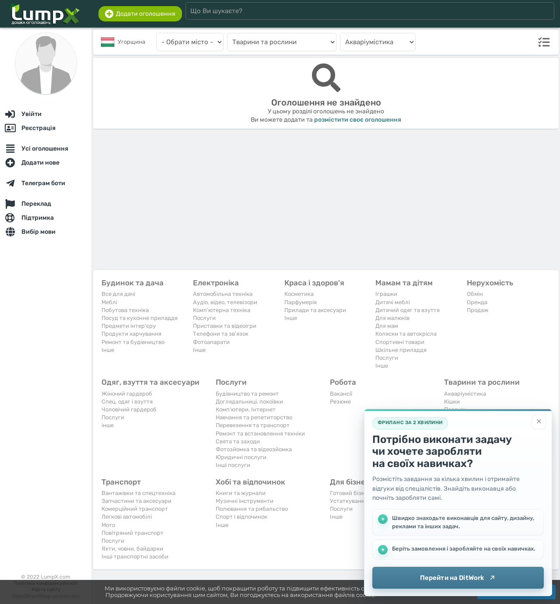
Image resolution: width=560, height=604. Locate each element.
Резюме (340, 401)
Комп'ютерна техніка (221, 310)
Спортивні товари (399, 342)
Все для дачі (118, 294)
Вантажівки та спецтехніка (138, 493)
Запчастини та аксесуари (137, 501)
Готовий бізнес (350, 493)
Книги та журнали (241, 493)
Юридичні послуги (241, 457)
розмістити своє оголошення (357, 119)
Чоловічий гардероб (129, 409)
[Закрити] (539, 421)
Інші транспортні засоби (135, 556)
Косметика (299, 294)
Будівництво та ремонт (247, 393)
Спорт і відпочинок (241, 516)
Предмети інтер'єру (129, 326)
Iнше (108, 350)
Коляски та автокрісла (406, 333)
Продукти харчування (131, 333)
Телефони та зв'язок (220, 333)
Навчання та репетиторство (254, 417)
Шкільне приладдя (401, 350)
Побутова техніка (125, 310)
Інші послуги (233, 465)
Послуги (204, 318)
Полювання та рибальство (252, 509)
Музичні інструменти (244, 501)
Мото (108, 525)
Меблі (109, 302)
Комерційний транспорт (135, 509)
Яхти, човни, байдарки (132, 548)
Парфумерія (300, 302)
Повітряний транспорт (133, 533)
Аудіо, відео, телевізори (225, 302)
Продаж (477, 310)
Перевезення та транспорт (253, 425)
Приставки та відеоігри (224, 326)
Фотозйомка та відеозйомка (254, 449)
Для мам (386, 326)
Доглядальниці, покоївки (249, 401)
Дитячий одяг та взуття (407, 310)
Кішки (452, 401)
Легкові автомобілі (127, 516)
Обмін (475, 294)
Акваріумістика (465, 393)
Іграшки (386, 294)
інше (108, 425)
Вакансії (341, 393)
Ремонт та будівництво (133, 342)
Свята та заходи (238, 441)
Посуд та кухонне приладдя (140, 318)
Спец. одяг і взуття (127, 401)
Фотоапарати (211, 342)
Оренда (477, 302)
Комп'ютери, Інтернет (246, 409)
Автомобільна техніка (222, 294)
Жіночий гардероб (127, 393)
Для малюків (392, 318)
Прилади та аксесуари (315, 310)
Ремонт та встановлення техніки (260, 433)
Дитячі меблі (392, 302)
